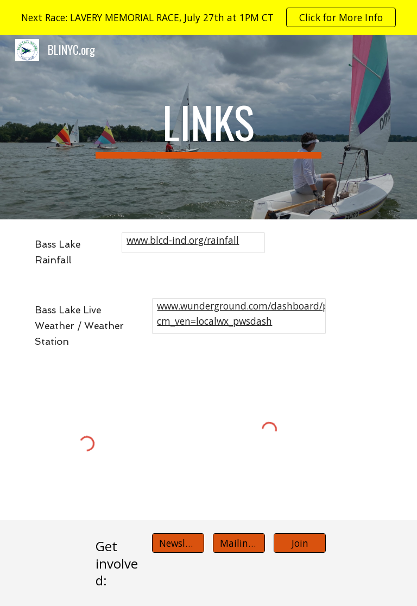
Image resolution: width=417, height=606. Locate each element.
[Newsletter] (178, 543)
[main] (208, 127)
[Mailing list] (238, 543)
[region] (208, 17)
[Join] (299, 543)
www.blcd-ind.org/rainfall (183, 240)
